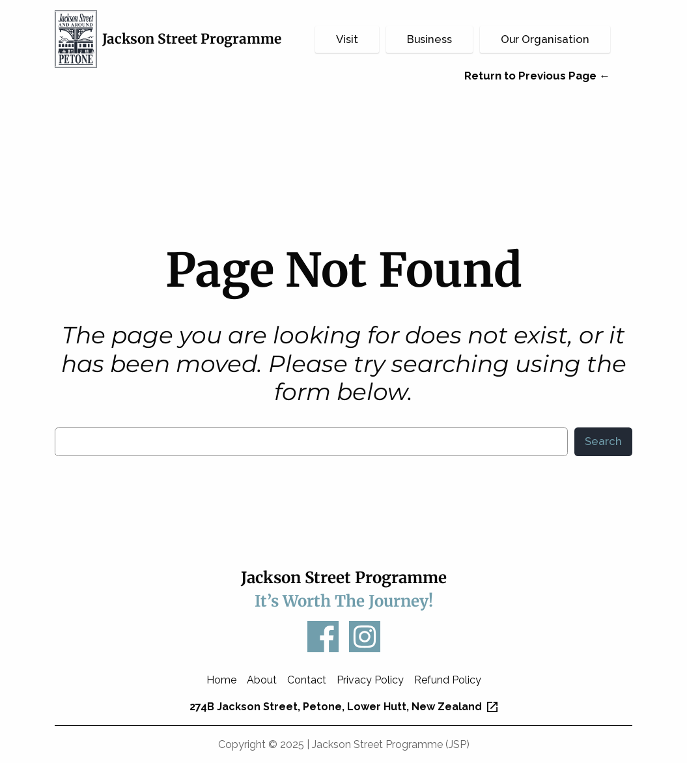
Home (221, 680)
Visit (347, 39)
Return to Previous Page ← (537, 75)
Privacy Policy (370, 680)
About (262, 680)
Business (429, 39)
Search (603, 441)
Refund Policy (447, 680)
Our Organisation (545, 39)
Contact (306, 680)
